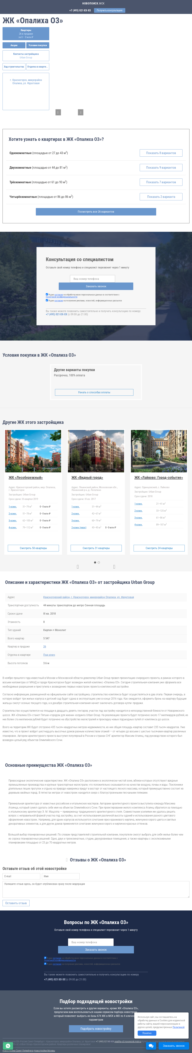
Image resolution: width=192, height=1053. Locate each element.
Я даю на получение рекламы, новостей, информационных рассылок (85, 297)
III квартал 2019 (23, 495)
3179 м (27, 503)
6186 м (161, 514)
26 (44, 643)
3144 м (96, 503)
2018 (143, 492)
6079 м (96, 517)
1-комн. (13, 503)
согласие (58, 291)
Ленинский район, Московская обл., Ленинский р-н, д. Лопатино (94, 485)
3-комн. (13, 517)
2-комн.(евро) (78, 523)
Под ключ (49, 651)
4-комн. (13, 523)
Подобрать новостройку (95, 1017)
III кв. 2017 (83, 495)
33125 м (161, 507)
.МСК (93, 3)
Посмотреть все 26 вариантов (96, 216)
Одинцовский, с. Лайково (152, 483)
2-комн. (13, 510)
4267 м (96, 510)
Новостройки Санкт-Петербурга (18, 1039)
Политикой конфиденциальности (61, 293)
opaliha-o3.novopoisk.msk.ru (127, 1030)
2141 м (161, 500)
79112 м (28, 524)
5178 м (27, 510)
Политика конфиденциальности (80, 1045)
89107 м (161, 521)
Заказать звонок (122, 283)
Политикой (179, 1027)
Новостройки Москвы (44, 1039)
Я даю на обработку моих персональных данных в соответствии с (82, 292)
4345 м (96, 524)
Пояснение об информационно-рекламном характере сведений (33, 1045)
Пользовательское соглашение (142, 1043)
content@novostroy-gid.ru (107, 1048)
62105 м (28, 517)
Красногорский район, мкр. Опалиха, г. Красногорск (32, 485)
